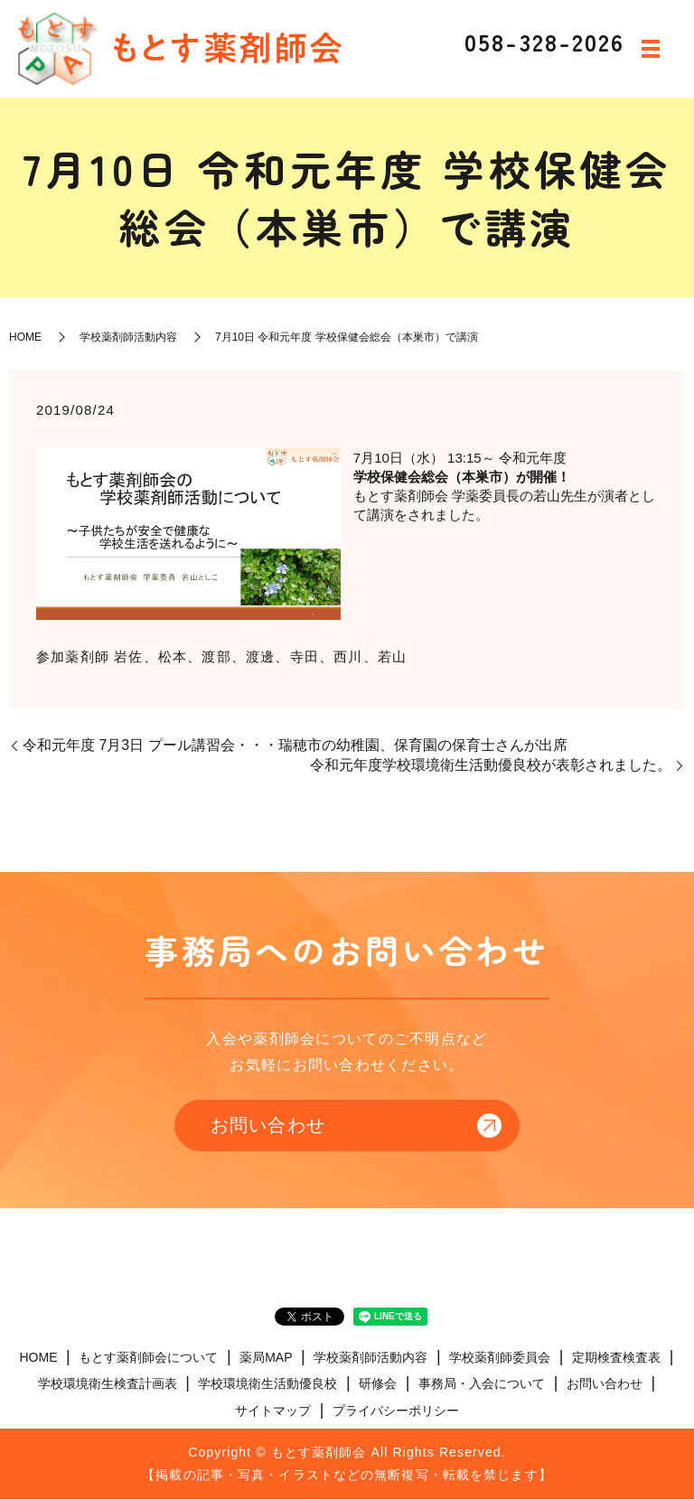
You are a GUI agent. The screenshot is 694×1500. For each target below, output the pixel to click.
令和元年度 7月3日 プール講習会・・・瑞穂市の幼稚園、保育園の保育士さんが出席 (295, 745)
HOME (25, 337)
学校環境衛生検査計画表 (107, 1385)
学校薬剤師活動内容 (128, 337)
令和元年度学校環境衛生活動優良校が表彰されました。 (490, 765)
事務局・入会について (481, 1385)
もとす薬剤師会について (148, 1358)
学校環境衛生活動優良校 (267, 1385)
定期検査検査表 (616, 1358)
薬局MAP (265, 1358)
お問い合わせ (266, 1126)
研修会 (378, 1385)
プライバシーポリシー (396, 1411)
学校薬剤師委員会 (499, 1358)
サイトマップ (273, 1411)
